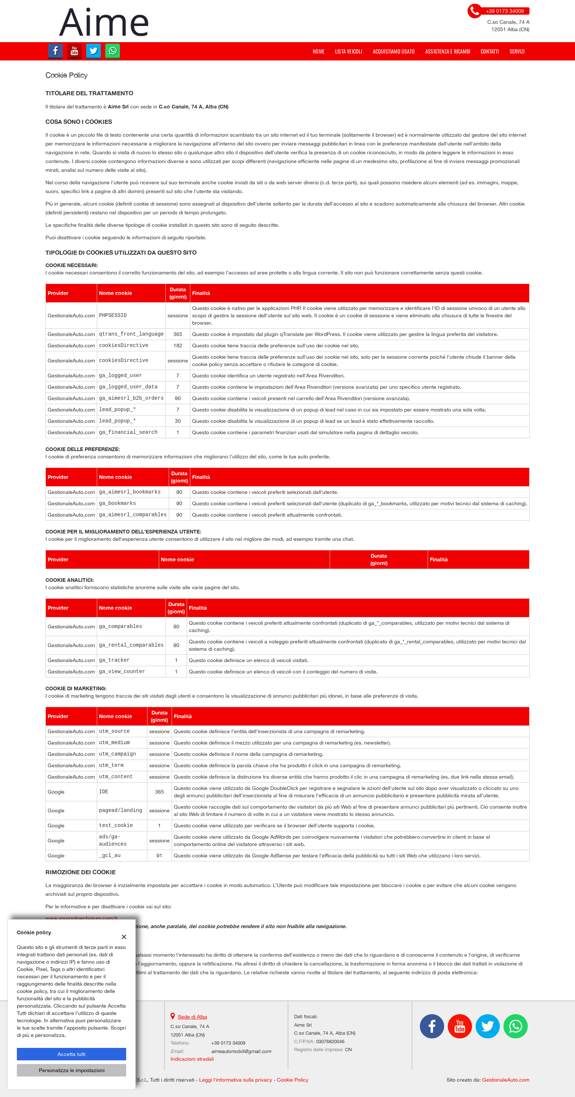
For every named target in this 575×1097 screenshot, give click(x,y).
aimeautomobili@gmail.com (241, 1051)
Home (319, 51)
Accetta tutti (71, 1054)
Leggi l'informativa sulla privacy (235, 1080)
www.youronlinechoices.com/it (81, 918)
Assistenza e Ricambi (447, 51)
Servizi (517, 51)
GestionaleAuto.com (506, 1080)
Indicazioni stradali (192, 1059)
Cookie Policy (292, 1080)
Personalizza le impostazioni (72, 1070)
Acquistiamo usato (394, 51)
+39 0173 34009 (228, 1043)
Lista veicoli (348, 51)
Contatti (490, 51)
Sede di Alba (192, 1017)
